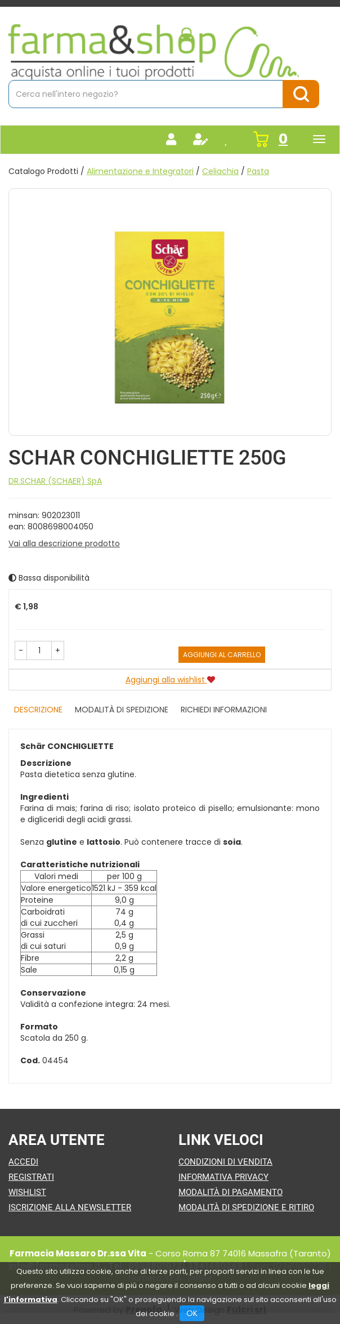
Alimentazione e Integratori (140, 171)
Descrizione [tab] (38, 709)
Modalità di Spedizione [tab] (121, 709)
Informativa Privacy (223, 1177)
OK (192, 1313)
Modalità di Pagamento (230, 1192)
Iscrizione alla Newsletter (69, 1207)
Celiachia (220, 171)
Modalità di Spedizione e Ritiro (246, 1207)
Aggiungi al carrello (222, 654)
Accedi (23, 1162)
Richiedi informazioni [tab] (224, 709)
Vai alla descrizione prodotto (64, 543)
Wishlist (27, 1192)
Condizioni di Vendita (225, 1162)
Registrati (31, 1177)
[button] (21, 650)
